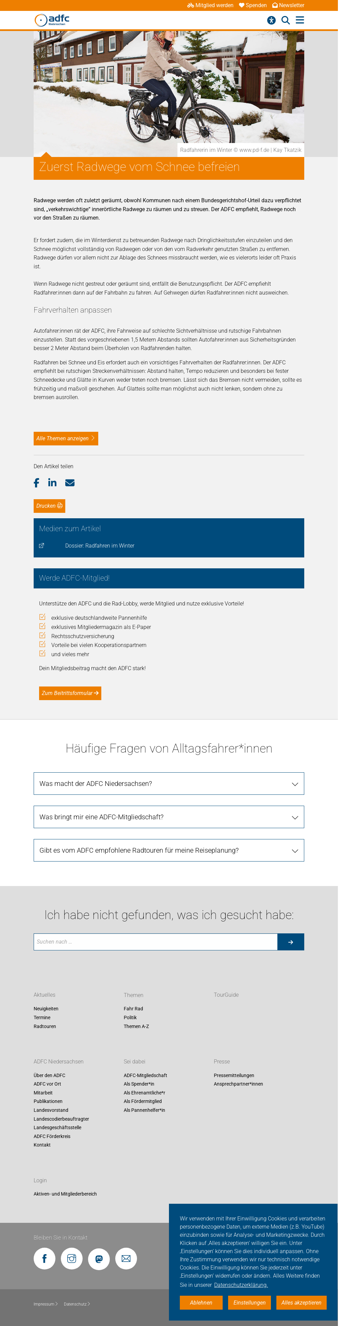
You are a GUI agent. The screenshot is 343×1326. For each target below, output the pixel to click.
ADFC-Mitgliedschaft (145, 1075)
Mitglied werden (210, 5)
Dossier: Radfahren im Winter (99, 545)
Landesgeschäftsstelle (57, 1127)
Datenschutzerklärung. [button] (241, 1285)
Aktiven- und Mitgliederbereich (65, 1194)
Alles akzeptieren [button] (301, 1302)
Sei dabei (134, 1061)
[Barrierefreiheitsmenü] (271, 20)
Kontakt (42, 1145)
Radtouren (45, 1026)
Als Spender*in (139, 1084)
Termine (42, 1017)
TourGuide (226, 995)
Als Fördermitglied (143, 1101)
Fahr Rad (133, 1009)
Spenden (253, 5)
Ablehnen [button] (201, 1302)
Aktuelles (44, 995)
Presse (222, 1061)
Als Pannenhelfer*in (144, 1110)
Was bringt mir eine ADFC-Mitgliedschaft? (101, 817)
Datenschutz (77, 1304)
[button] (41, 483)
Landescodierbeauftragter (61, 1119)
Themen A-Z (136, 1026)
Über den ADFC (49, 1075)
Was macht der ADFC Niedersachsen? (95, 783)
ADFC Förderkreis (52, 1136)
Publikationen (48, 1101)
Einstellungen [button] (250, 1302)
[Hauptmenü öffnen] (300, 20)
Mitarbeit (43, 1092)
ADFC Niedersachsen (59, 1061)
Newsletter (288, 5)
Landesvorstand (51, 1110)
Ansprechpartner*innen (238, 1084)
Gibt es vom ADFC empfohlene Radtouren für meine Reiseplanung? (139, 850)
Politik (130, 1017)
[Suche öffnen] (285, 20)
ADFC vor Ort (47, 1084)
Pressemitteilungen (234, 1075)
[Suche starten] (290, 942)
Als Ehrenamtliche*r (144, 1092)
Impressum (46, 1304)
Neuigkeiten (46, 1009)
